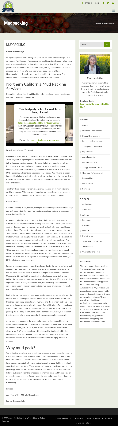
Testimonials (87, 246)
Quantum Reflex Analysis (92, 173)
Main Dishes (87, 236)
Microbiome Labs (89, 162)
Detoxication (87, 183)
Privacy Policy (62, 418)
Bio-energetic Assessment (93, 141)
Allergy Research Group (92, 167)
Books (85, 125)
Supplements (87, 151)
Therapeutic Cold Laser (92, 146)
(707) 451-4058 (92, 3)
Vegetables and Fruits (91, 252)
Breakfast (86, 225)
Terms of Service (93, 418)
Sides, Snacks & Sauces (92, 241)
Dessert (85, 230)
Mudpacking (87, 178)
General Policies (84, 423)
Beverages (86, 220)
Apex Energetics (89, 157)
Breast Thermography (91, 136)
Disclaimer (108, 418)
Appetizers (86, 209)
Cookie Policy (77, 418)
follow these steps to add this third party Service (38, 123)
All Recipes (87, 204)
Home (98, 23)
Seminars (86, 189)
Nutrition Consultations (92, 130)
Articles (85, 215)
